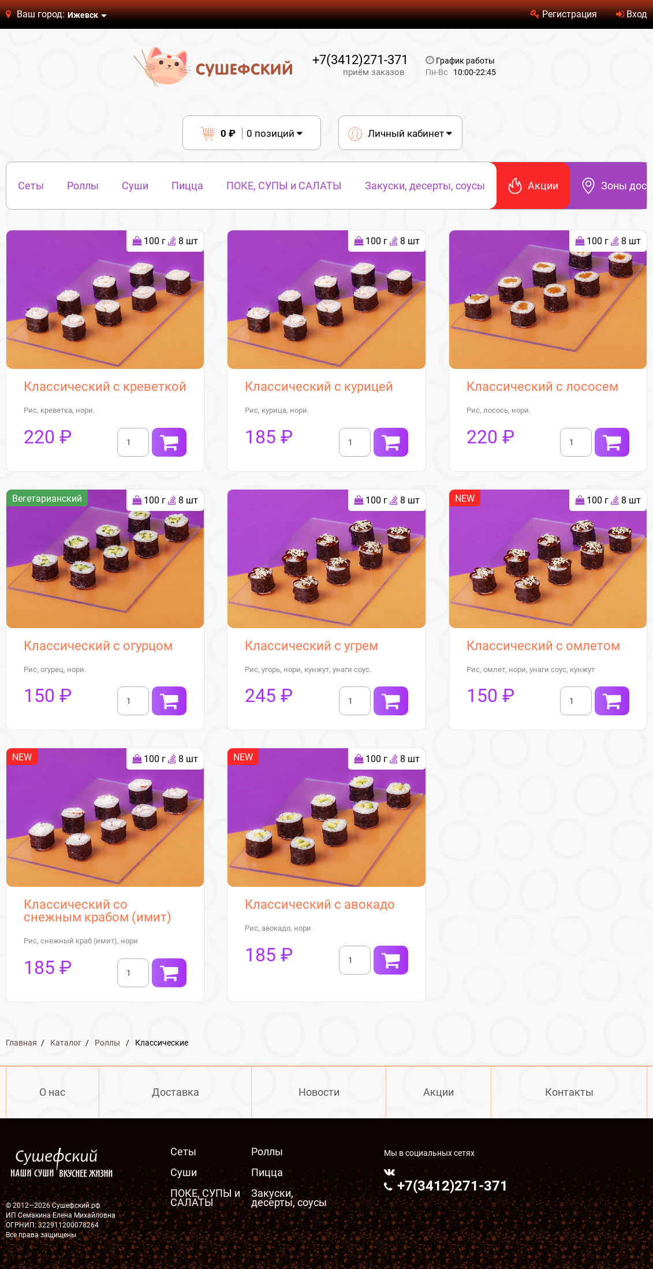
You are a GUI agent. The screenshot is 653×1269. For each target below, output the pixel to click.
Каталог (65, 1042)
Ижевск (83, 15)
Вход (631, 14)
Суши (135, 186)
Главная (21, 1042)
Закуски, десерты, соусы (425, 186)
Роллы (83, 186)
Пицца (187, 186)
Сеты (31, 186)
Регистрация (564, 14)
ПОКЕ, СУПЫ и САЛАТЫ (284, 186)
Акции (533, 185)
